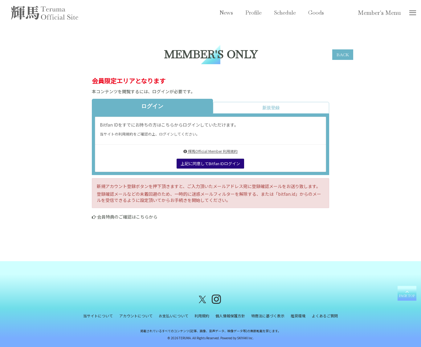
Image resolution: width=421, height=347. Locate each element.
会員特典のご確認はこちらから (127, 217)
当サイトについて (98, 316)
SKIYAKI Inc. (245, 338)
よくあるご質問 (324, 316)
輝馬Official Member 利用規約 (210, 151)
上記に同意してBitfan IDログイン (210, 163)
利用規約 (201, 316)
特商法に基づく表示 (267, 316)
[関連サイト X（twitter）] (202, 299)
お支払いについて (173, 316)
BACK (343, 54)
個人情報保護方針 (230, 316)
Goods (316, 12)
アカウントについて (136, 316)
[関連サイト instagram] (216, 299)
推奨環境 (298, 316)
